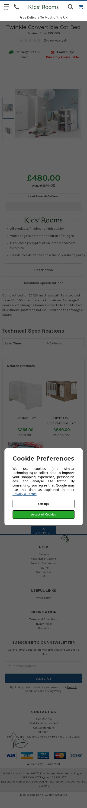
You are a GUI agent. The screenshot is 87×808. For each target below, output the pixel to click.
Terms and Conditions (43, 619)
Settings (43, 504)
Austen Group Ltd (56, 794)
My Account (43, 597)
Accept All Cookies (43, 514)
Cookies (43, 628)
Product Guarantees (44, 563)
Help (43, 576)
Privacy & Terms (25, 494)
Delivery (44, 554)
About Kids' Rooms (43, 558)
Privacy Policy (43, 623)
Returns (44, 567)
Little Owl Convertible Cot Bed (61, 423)
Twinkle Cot (25, 418)
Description (43, 270)
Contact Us (43, 572)
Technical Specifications (43, 283)
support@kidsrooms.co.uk (33, 736)
